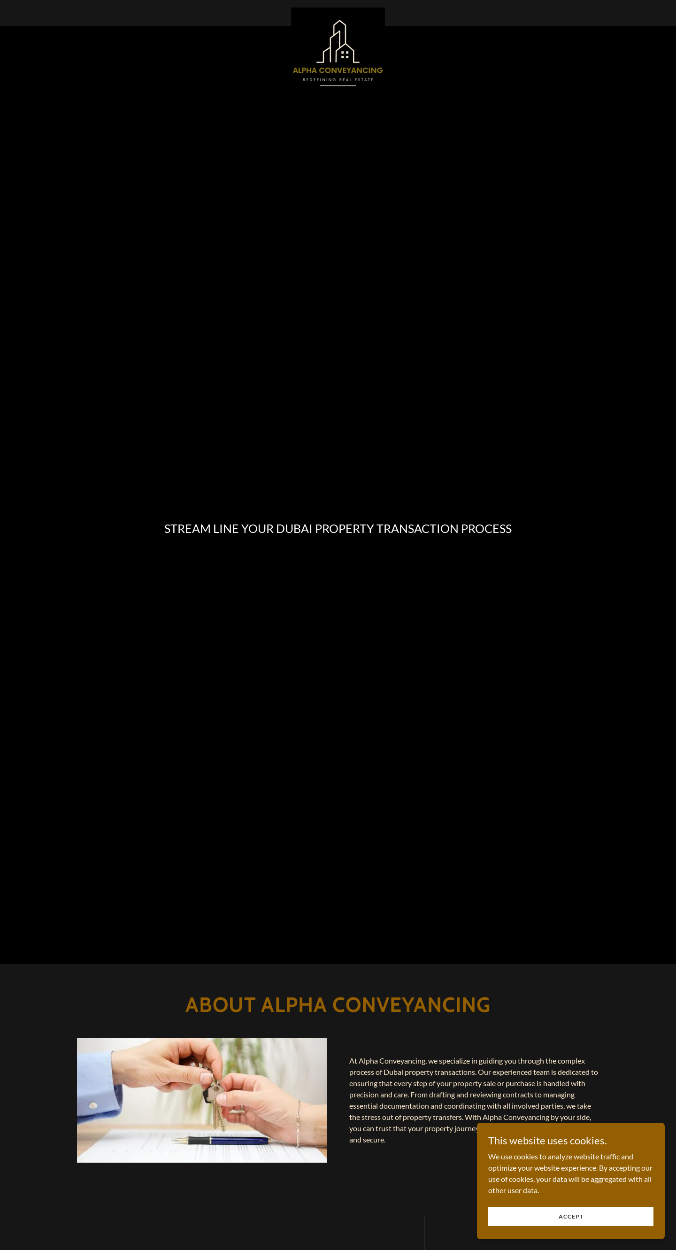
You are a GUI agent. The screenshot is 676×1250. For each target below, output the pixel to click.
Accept (571, 1235)
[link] (338, 11)
